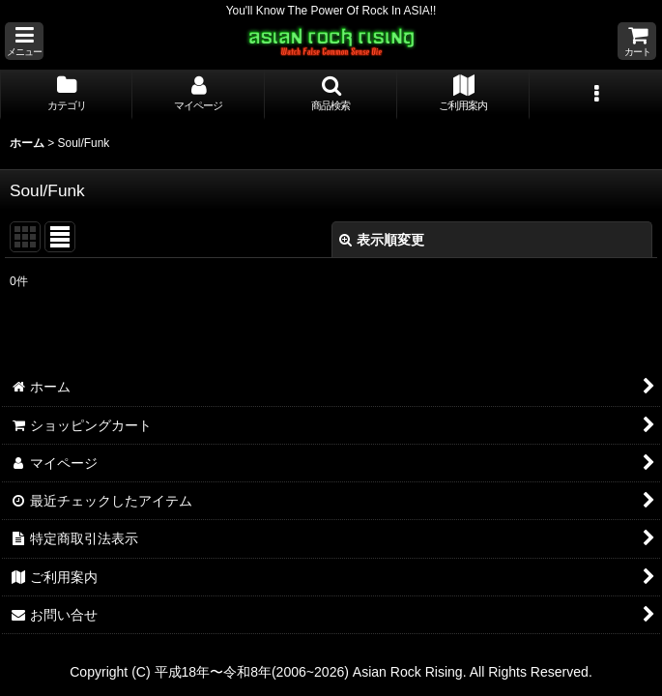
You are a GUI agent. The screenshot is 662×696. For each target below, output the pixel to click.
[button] (24, 41)
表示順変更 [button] (381, 239)
